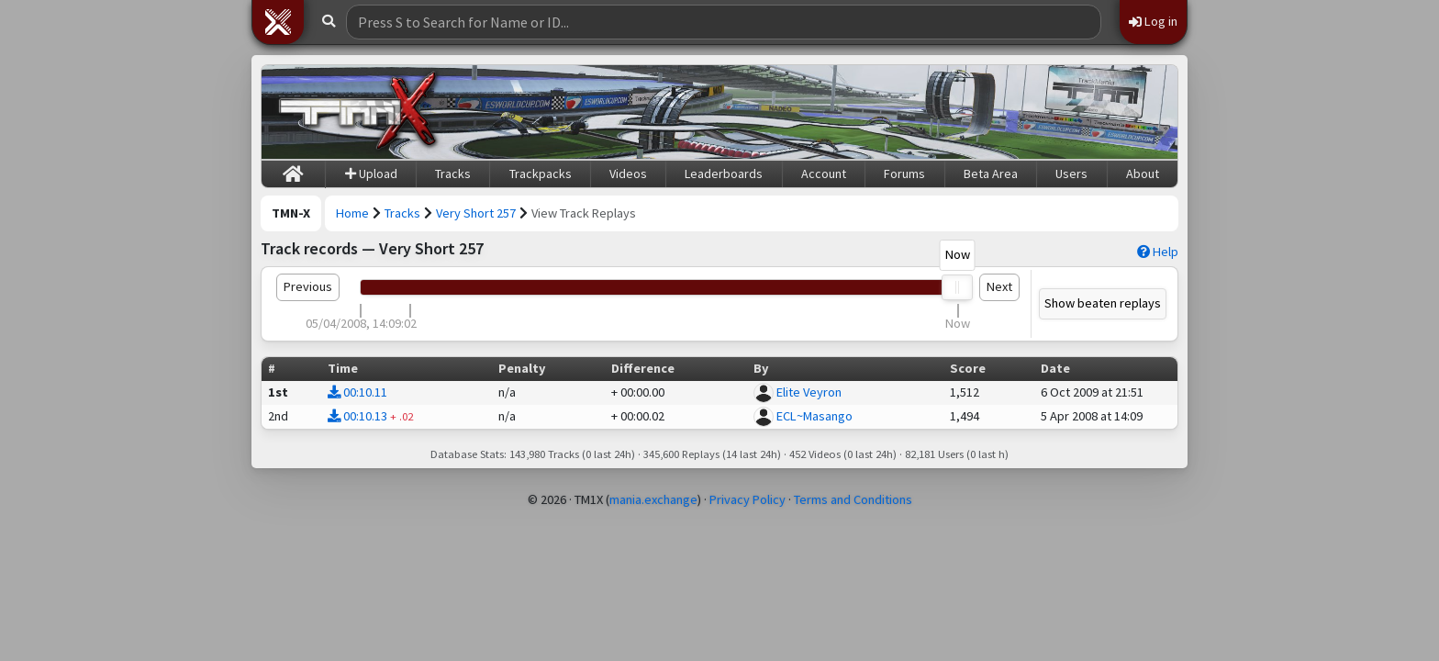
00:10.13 (357, 416)
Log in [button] (1153, 21)
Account (823, 173)
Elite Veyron (809, 392)
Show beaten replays (1102, 303)
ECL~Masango (814, 416)
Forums (904, 173)
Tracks (453, 173)
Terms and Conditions (853, 499)
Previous (308, 286)
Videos (628, 173)
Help (1157, 251)
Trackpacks (540, 173)
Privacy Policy (747, 499)
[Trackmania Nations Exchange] (358, 112)
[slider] (958, 287)
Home (352, 213)
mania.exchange (653, 499)
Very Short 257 (476, 213)
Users (1071, 173)
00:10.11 (357, 392)
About (1142, 173)
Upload (371, 173)
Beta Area (991, 173)
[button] (278, 22)
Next (999, 286)
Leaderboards (724, 173)
